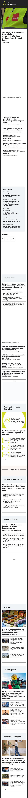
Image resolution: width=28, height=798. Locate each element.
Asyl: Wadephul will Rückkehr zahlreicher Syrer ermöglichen (12, 129)
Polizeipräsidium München (10, 376)
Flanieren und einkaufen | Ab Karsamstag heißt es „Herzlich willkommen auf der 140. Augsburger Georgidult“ (14, 632)
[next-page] (5, 308)
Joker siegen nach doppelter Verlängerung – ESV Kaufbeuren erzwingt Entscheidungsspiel (17, 454)
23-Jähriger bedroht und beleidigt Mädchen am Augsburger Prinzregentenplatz (13, 293)
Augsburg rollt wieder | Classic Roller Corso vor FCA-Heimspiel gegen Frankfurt (17, 447)
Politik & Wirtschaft (8, 125)
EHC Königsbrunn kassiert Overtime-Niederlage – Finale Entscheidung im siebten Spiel (17, 440)
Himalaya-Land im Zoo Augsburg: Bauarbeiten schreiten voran (17, 655)
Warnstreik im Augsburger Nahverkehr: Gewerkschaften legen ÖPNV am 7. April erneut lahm (13, 36)
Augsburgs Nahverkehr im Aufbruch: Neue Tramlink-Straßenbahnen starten (13, 495)
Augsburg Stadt (8, 224)
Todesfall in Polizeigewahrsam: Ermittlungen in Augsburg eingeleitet (11, 213)
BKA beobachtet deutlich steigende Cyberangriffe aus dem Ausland (14, 151)
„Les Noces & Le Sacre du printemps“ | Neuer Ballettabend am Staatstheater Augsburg (11, 527)
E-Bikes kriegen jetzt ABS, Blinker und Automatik (17, 776)
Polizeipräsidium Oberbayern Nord (12, 367)
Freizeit (7, 607)
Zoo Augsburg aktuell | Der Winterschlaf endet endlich (17, 649)
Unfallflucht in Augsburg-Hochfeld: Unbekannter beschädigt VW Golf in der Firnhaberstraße (13, 304)
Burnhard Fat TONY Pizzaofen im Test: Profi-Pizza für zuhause (17, 769)
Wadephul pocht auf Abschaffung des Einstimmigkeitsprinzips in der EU (13, 120)
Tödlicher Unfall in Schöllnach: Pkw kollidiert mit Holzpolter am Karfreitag (13, 356)
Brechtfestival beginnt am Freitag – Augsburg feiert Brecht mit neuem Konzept (13, 546)
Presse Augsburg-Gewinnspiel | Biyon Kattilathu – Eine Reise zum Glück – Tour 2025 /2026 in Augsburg (17, 711)
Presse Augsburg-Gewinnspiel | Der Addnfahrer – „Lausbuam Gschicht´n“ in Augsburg (17, 721)
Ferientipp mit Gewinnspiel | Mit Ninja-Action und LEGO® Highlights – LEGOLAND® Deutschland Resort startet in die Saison (13, 695)
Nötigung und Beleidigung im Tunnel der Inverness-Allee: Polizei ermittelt (11, 227)
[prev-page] (3, 308)
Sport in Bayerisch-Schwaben (12, 408)
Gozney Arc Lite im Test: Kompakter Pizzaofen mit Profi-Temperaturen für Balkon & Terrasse (17, 783)
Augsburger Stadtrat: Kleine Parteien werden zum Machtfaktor (14, 506)
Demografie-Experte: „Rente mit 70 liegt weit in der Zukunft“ (14, 144)
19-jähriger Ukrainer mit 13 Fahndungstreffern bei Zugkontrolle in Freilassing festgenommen (11, 203)
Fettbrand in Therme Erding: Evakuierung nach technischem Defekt (12, 364)
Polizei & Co (6, 191)
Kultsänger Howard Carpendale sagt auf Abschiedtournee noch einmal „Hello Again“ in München (17, 640)
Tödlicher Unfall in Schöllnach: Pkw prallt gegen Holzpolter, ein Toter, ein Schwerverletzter (13, 348)
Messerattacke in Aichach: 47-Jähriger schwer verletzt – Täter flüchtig (11, 195)
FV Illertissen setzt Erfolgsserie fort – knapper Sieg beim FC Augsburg (14, 432)
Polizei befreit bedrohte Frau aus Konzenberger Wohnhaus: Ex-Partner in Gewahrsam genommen (13, 286)
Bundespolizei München (10, 199)
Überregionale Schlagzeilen (12, 97)
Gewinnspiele (10, 669)
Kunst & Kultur (10, 519)
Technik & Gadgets (12, 736)
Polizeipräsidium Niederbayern (11, 351)
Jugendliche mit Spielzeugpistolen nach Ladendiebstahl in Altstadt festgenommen (13, 373)
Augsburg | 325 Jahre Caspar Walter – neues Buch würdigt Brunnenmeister (14, 534)
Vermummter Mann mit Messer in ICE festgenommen (11, 220)
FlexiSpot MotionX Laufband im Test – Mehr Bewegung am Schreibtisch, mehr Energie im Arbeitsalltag (13, 761)
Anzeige (12, 716)
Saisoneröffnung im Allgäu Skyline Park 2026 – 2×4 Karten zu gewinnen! (17, 704)
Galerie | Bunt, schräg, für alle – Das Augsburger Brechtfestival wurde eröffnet (13, 540)
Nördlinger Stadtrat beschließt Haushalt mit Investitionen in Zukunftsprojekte (12, 501)
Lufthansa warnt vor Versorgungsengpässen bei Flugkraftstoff (12, 136)
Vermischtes (6, 155)
